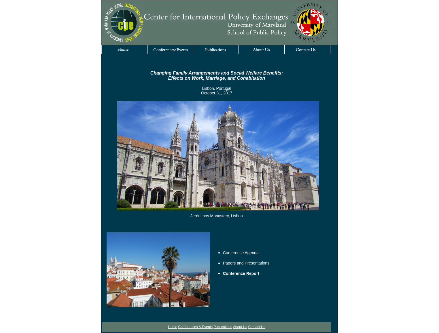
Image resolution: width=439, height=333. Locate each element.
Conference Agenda (241, 252)
